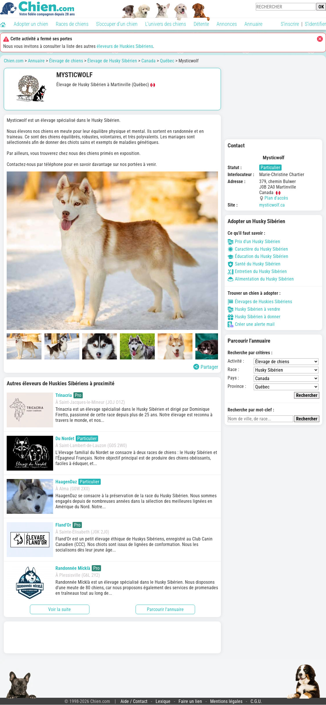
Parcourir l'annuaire (165, 609)
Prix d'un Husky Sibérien (254, 241)
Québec (167, 61)
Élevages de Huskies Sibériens (260, 301)
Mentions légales (226, 701)
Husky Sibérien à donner (254, 316)
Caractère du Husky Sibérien (258, 249)
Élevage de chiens (66, 61)
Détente (201, 24)
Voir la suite (59, 609)
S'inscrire (290, 24)
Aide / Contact (133, 701)
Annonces (227, 24)
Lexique (163, 701)
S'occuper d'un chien (117, 24)
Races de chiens (72, 24)
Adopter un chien (31, 24)
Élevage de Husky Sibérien (112, 61)
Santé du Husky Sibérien (254, 264)
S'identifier (315, 24)
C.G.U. (256, 701)
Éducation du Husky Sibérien (258, 256)
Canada (148, 61)
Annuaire (253, 24)
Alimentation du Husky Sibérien (261, 279)
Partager (205, 367)
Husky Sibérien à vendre (254, 309)
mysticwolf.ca (272, 205)
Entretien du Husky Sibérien (257, 271)
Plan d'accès (276, 198)
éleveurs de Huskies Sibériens (125, 46)
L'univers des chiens (165, 24)
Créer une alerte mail (251, 324)
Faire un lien (190, 701)
